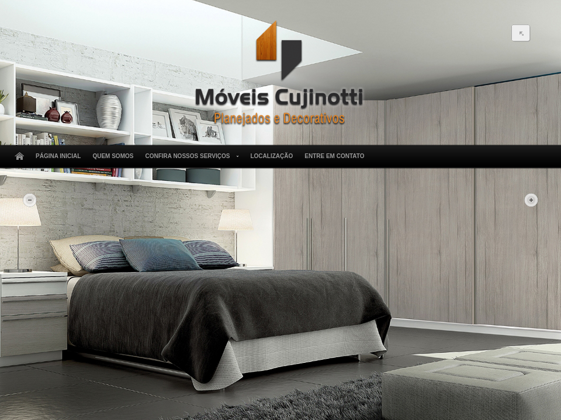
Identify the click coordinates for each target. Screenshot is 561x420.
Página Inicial (58, 156)
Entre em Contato (334, 156)
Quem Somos (112, 156)
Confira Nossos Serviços (189, 156)
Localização (271, 156)
